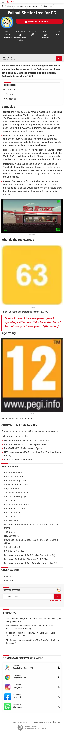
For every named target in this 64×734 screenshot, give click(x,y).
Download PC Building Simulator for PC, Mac (26, 559)
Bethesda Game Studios (20, 39)
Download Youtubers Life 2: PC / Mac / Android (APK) (30, 563)
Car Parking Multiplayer (15, 496)
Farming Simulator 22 (15, 472)
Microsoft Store (11, 440)
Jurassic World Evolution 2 (17, 492)
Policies (57, 722)
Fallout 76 (9, 576)
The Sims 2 (9, 532)
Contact (49, 722)
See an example (55, 601)
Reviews (10, 94)
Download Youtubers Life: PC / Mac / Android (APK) (29, 555)
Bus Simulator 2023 (14, 512)
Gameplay (11, 89)
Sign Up (7, 722)
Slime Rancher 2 (12, 547)
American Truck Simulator (17, 484)
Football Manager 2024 (15, 480)
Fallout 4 (8, 580)
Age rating (11, 99)
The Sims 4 (9, 516)
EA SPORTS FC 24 (13, 448)
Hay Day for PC (11, 536)
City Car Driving (11, 488)
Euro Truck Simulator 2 (15, 476)
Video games (34, 6)
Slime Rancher (11, 520)
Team (14, 722)
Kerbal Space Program (15, 508)
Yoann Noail (6, 57)
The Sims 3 (9, 500)
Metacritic (27, 312)
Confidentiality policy (37, 722)
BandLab (8, 444)
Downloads (21, 6)
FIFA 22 (8, 459)
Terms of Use (22, 722)
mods (19, 191)
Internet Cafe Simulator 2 (16, 504)
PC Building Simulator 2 (16, 551)
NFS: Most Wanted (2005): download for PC (25, 452)
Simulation (47, 6)
